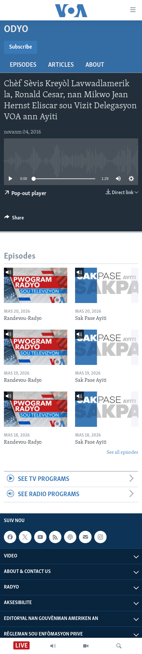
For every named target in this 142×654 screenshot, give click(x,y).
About (94, 65)
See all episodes (122, 452)
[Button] (14, 219)
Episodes (23, 65)
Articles (61, 65)
